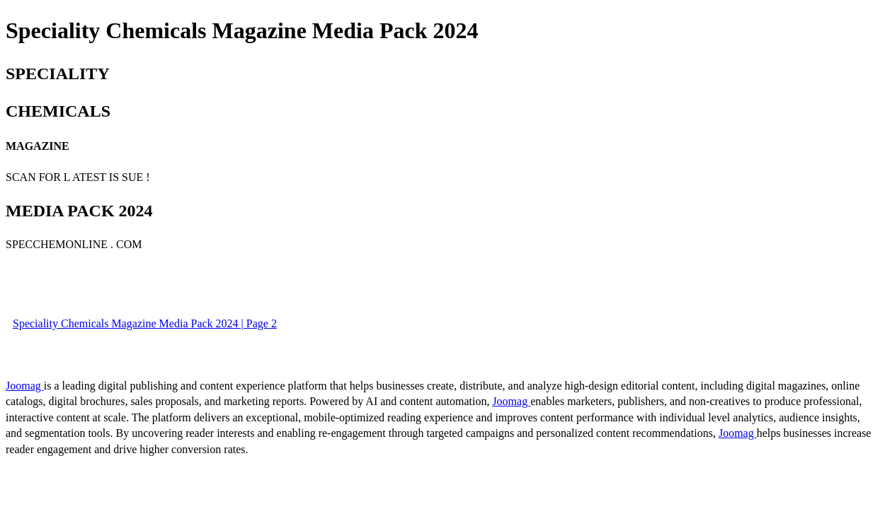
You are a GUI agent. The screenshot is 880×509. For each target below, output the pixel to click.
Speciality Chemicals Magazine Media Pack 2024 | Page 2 (145, 323)
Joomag (25, 386)
